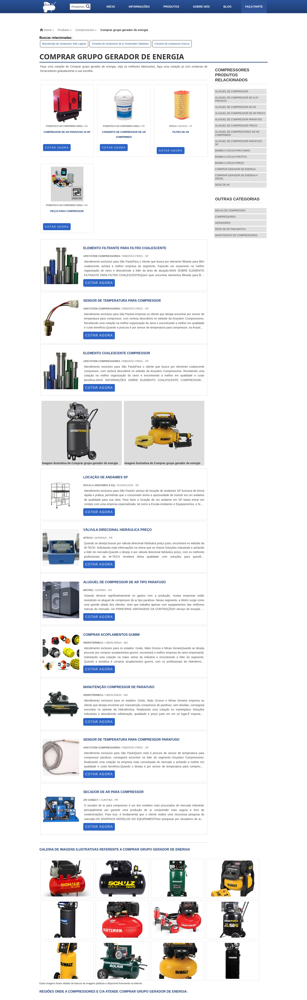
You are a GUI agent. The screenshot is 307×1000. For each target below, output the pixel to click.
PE (115, 929)
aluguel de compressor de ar (235, 107)
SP (84, 929)
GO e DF (141, 929)
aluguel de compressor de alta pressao (236, 99)
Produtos (171, 6)
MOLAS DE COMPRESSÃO (230, 210)
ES (76, 929)
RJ (61, 929)
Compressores (225, 216)
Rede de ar (222, 184)
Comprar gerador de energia (235, 169)
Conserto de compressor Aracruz (172, 43)
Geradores (223, 223)
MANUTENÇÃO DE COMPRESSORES (236, 235)
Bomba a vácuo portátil (231, 156)
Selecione (50, 929)
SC (99, 929)
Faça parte (254, 6)
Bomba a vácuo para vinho (232, 150)
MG (69, 929)
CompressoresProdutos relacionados (232, 75)
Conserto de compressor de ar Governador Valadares (120, 43)
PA (160, 929)
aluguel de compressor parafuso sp (238, 143)
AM (152, 929)
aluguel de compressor (231, 91)
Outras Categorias (237, 199)
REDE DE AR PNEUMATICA (230, 229)
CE (130, 929)
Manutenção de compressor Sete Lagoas (64, 43)
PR (92, 929)
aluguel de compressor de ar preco (240, 113)
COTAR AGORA (57, 150)
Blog (227, 6)
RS (107, 929)
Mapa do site (198, 966)
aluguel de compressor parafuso (238, 119)
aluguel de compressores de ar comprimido (237, 133)
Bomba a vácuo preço (229, 163)
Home (193, 952)
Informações (139, 6)
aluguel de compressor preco (236, 125)
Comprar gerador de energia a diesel (236, 177)
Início (110, 6)
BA (122, 929)
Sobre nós (201, 6)
